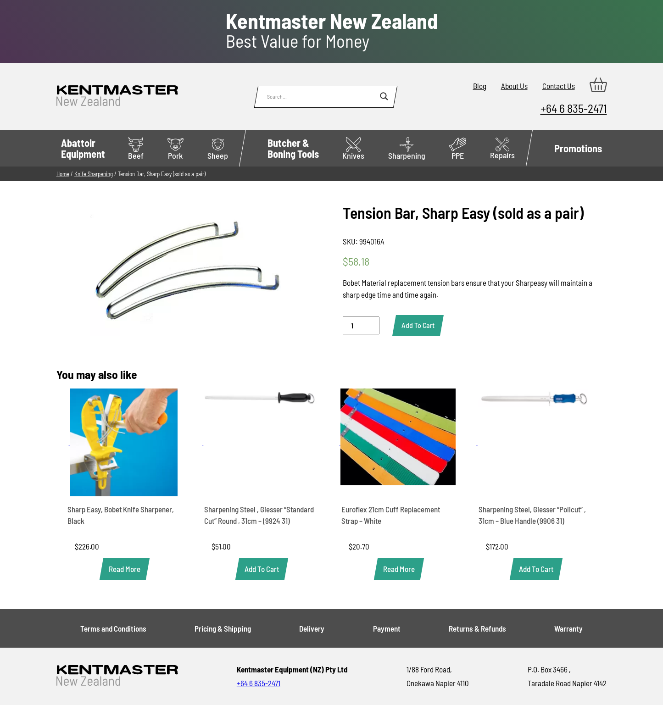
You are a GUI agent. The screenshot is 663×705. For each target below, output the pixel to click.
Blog (479, 85)
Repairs (502, 149)
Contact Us (558, 85)
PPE (457, 149)
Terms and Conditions (113, 628)
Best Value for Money (332, 31)
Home (62, 174)
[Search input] (321, 96)
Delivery (311, 628)
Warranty (568, 628)
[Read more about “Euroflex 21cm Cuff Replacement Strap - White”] (399, 569)
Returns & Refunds (477, 628)
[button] (261, 569)
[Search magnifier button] (384, 96)
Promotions (578, 148)
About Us (514, 85)
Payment (387, 628)
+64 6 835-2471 (573, 108)
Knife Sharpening (93, 174)
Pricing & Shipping (223, 628)
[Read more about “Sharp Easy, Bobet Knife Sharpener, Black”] (124, 569)
